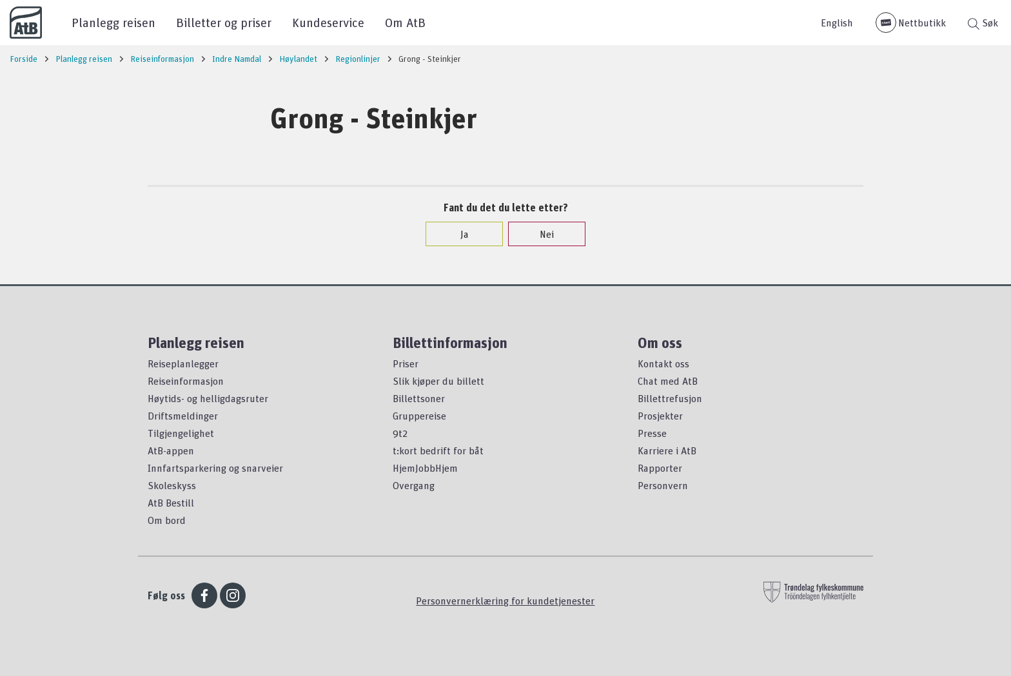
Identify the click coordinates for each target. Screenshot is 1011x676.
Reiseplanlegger (183, 363)
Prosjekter (660, 415)
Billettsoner (419, 398)
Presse (652, 433)
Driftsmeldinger (183, 415)
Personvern (663, 485)
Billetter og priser (223, 22)
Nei (540, 233)
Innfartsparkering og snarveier (215, 467)
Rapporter (660, 467)
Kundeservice (328, 22)
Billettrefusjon (670, 398)
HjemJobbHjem (425, 467)
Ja (458, 233)
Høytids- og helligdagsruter (208, 398)
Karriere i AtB (667, 450)
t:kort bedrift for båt (438, 450)
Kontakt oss (663, 363)
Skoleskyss (172, 485)
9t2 (400, 433)
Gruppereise (419, 415)
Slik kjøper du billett (438, 380)
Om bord (167, 520)
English (837, 22)
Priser (405, 363)
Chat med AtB (668, 380)
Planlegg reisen (113, 22)
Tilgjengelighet (181, 433)
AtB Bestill (171, 502)
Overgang (414, 485)
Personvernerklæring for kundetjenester (505, 600)
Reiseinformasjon (186, 380)
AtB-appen (171, 450)
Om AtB (405, 22)
